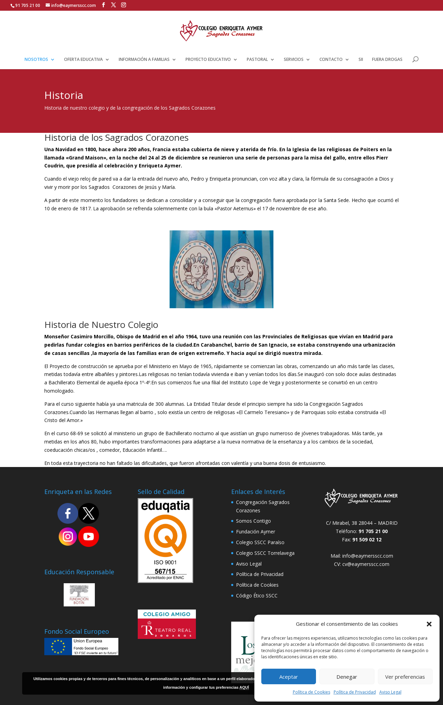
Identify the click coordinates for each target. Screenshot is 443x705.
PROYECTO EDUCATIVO (208, 59)
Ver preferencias (405, 676)
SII (361, 59)
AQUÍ (244, 687)
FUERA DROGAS (387, 59)
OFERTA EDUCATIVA (83, 59)
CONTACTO (331, 59)
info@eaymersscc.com (367, 555)
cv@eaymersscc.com (365, 564)
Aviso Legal (390, 692)
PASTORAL (257, 59)
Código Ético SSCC (257, 595)
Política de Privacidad (355, 692)
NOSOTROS (36, 59)
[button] (429, 624)
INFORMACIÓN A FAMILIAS (144, 59)
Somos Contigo (253, 521)
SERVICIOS (294, 59)
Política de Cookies (311, 692)
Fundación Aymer (255, 531)
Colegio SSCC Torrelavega (265, 553)
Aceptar (288, 676)
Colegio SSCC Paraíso (260, 542)
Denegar (346, 676)
